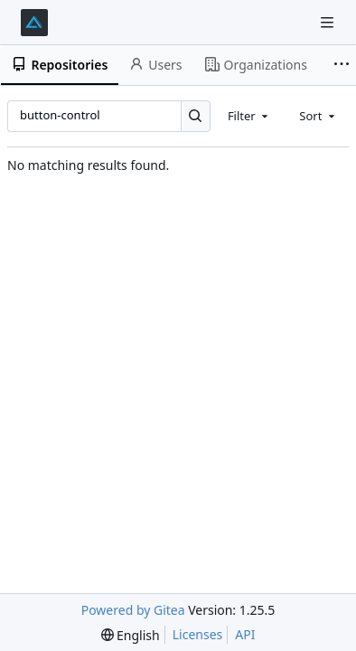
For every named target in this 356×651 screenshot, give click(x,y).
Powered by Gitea (133, 609)
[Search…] (196, 116)
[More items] (341, 65)
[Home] (34, 22)
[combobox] (249, 116)
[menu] (130, 635)
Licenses (198, 634)
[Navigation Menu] (329, 22)
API (245, 634)
